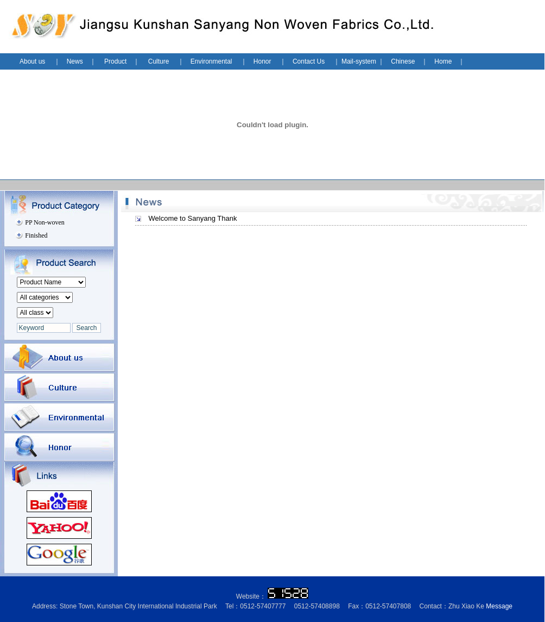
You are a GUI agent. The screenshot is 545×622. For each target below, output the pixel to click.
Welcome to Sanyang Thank (193, 218)
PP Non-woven (45, 222)
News (75, 61)
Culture (158, 61)
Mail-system (358, 61)
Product (115, 61)
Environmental (211, 61)
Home (443, 61)
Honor (263, 61)
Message (499, 606)
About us (33, 61)
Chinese (403, 61)
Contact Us (309, 61)
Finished (36, 235)
